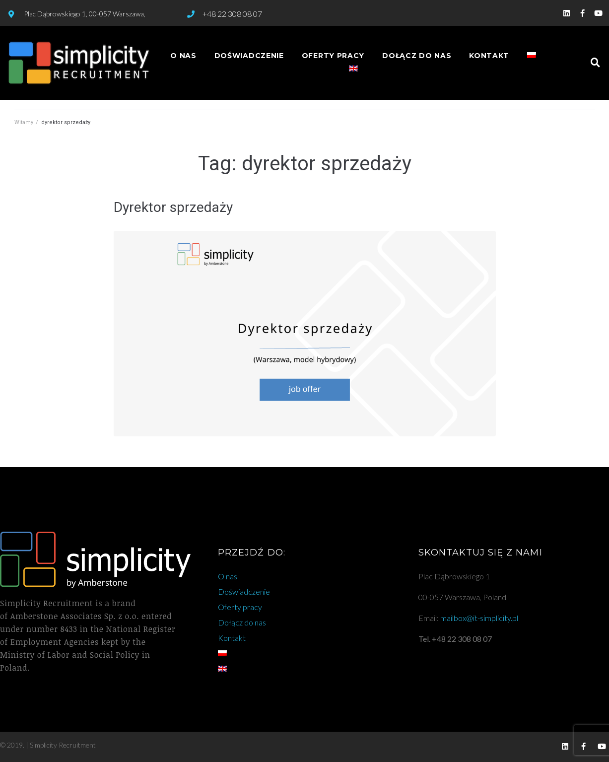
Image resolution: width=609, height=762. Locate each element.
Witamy (23, 122)
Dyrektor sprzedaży (173, 207)
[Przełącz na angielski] (353, 69)
